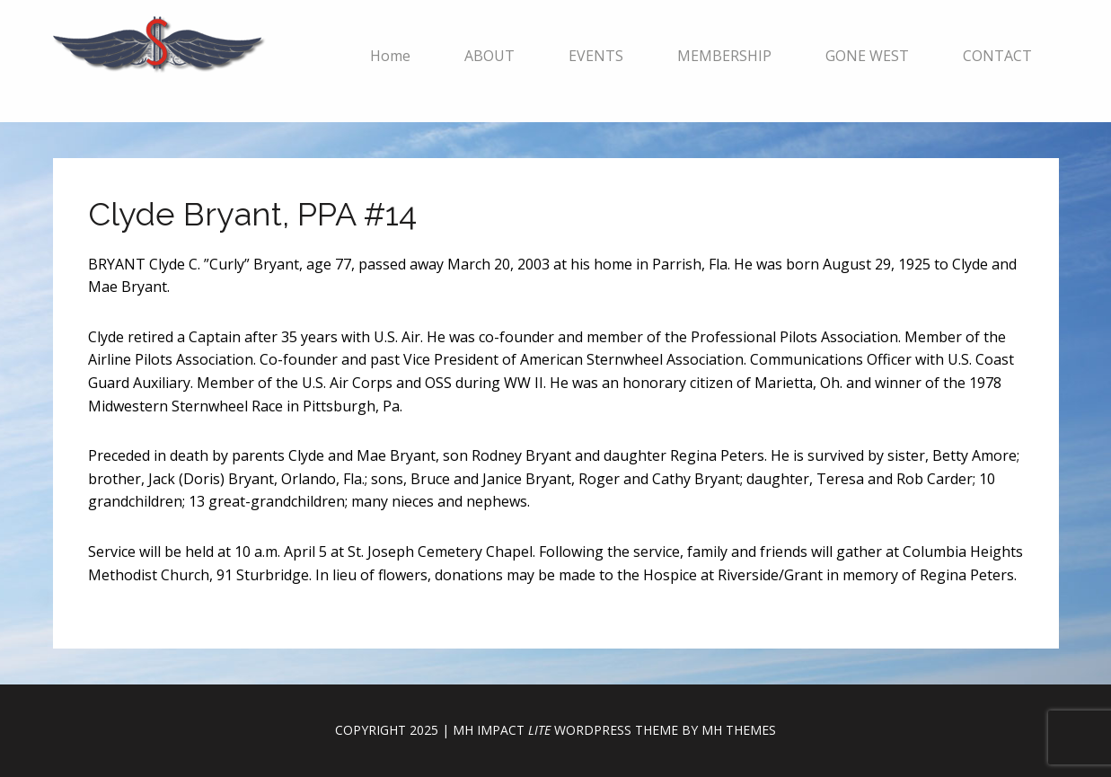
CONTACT (997, 56)
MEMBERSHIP (724, 56)
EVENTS (596, 56)
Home (390, 56)
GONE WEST (867, 56)
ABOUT (489, 56)
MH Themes (738, 729)
